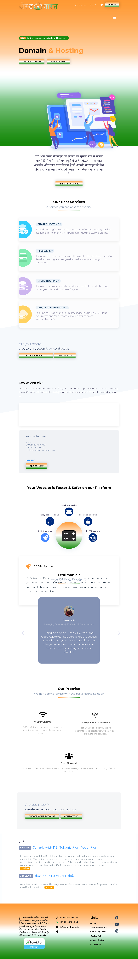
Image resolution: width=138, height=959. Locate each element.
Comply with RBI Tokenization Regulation (65, 847)
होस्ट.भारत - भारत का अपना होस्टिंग (54, 876)
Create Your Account (35, 355)
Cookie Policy (97, 936)
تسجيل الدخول (80, 5)
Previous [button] (22, 631)
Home (93, 923)
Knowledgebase (98, 932)
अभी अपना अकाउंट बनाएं (69, 183)
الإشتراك (92, 5)
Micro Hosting (47, 281)
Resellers (44, 251)
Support (112, 4)
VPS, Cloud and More (51, 307)
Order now (36, 466)
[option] (69, 50)
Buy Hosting (58, 61)
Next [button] (115, 631)
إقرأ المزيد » (25, 868)
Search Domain (31, 61)
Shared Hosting (48, 224)
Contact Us (65, 355)
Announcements (98, 927)
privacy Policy (97, 940)
